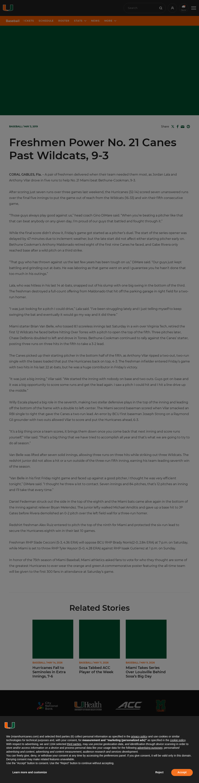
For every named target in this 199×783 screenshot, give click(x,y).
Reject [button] (159, 772)
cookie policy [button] (177, 740)
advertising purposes (149, 747)
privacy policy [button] (139, 736)
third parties (74, 744)
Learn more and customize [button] (29, 772)
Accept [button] (182, 772)
